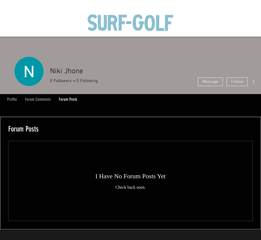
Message (210, 81)
